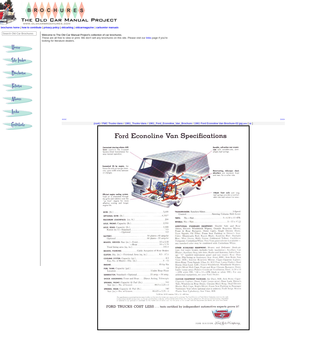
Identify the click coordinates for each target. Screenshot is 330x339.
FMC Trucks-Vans (112, 123)
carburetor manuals (107, 27)
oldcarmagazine (85, 27)
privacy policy (52, 27)
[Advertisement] (173, 88)
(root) (97, 123)
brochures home (10, 27)
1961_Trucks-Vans (135, 123)
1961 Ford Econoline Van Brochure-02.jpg (218, 123)
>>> (282, 119)
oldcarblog (67, 27)
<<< (64, 119)
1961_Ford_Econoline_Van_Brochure (170, 123)
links (148, 37)
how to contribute (32, 27)
